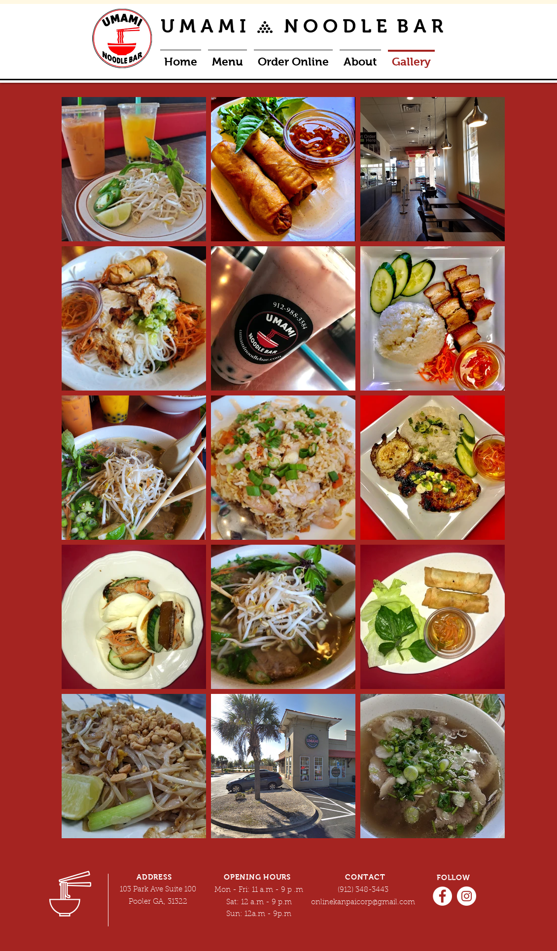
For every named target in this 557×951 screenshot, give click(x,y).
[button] (293, 57)
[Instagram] (466, 896)
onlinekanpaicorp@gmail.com (363, 902)
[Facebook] (442, 896)
